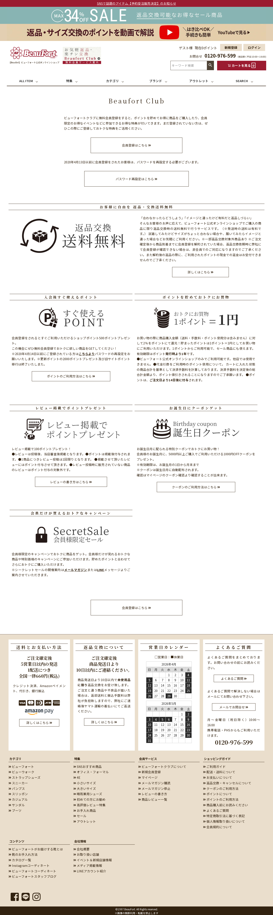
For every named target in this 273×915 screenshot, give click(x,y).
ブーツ (15, 809)
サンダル (17, 804)
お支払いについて (217, 776)
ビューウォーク (21, 771)
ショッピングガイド (217, 757)
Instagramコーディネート (29, 864)
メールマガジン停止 (154, 787)
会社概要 (81, 848)
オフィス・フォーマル (91, 771)
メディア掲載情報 (87, 864)
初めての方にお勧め (89, 798)
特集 (77, 757)
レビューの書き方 (152, 793)
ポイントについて (217, 793)
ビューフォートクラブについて (162, 765)
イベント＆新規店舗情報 (92, 859)
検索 (210, 65)
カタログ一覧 (20, 859)
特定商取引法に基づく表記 (224, 815)
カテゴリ (15, 757)
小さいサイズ (84, 782)
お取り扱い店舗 (86, 853)
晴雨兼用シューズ (87, 793)
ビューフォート (21, 765)
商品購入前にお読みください (225, 804)
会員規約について (217, 826)
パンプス (17, 787)
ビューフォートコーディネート (32, 870)
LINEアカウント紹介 (89, 870)
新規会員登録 (149, 771)
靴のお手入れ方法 (23, 853)
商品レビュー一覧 (152, 798)
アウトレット (84, 820)
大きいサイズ (84, 787)
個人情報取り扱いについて (224, 820)
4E (76, 776)
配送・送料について (219, 771)
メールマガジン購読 (154, 782)
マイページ (148, 776)
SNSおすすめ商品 (87, 765)
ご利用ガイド (214, 765)
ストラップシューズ (25, 776)
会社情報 (80, 840)
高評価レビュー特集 (89, 804)
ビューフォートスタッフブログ (33, 875)
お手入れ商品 (84, 809)
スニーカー (18, 782)
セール (79, 815)
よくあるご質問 (216, 809)
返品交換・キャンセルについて (227, 782)
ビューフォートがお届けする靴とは (36, 848)
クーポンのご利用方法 (220, 787)
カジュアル (18, 798)
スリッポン (18, 793)
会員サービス (148, 757)
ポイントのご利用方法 (220, 798)
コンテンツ (16, 840)
